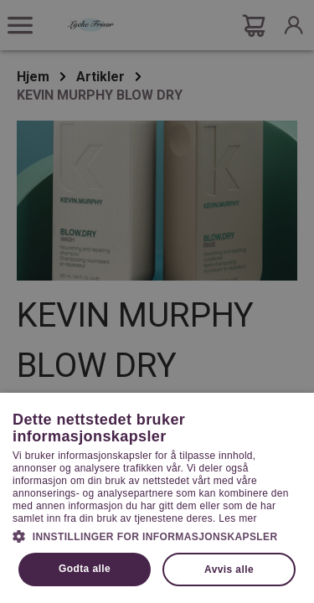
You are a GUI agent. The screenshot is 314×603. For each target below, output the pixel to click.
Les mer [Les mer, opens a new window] (237, 518)
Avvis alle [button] (229, 569)
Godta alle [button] (85, 569)
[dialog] (157, 301)
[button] (157, 535)
